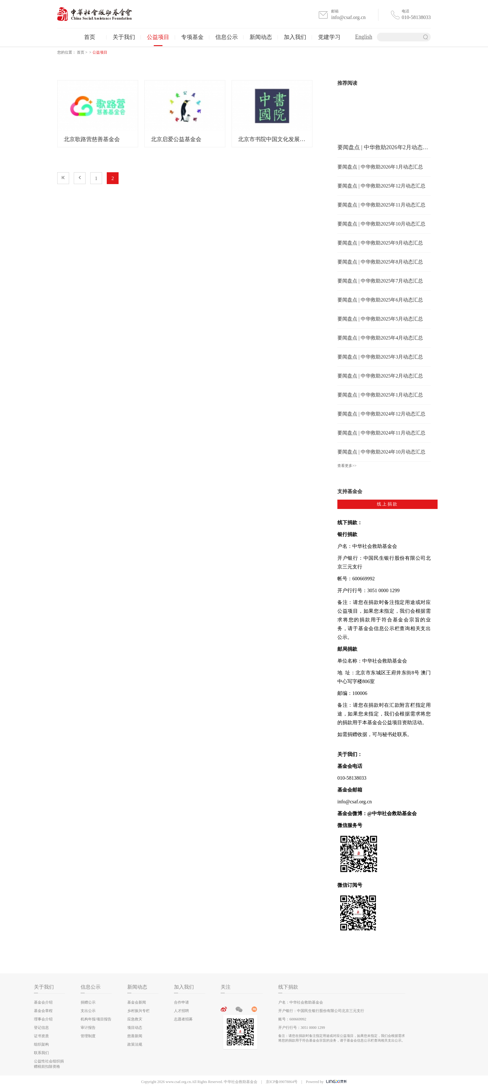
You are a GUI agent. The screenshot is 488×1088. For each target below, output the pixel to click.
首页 (89, 37)
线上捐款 (387, 504)
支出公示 (88, 1011)
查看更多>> (347, 465)
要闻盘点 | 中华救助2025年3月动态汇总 (380, 356)
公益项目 (158, 37)
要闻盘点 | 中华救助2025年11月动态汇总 (381, 204)
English (363, 37)
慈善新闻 (134, 1036)
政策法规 (134, 1044)
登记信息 (41, 1027)
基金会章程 (43, 1011)
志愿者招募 (183, 1019)
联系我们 (41, 1053)
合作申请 (181, 1002)
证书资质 (41, 1036)
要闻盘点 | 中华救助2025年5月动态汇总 (380, 318)
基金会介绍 (43, 1002)
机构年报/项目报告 (96, 1019)
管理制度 (88, 1036)
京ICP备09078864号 (282, 1082)
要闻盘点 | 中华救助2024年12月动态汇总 (381, 413)
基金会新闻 (136, 1002)
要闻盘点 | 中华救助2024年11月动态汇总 (381, 432)
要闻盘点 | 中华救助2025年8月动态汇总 (380, 261)
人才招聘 (181, 1011)
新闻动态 (261, 37)
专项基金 (192, 37)
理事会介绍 (43, 1019)
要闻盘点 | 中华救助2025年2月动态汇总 (380, 375)
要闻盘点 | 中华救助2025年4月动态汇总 (380, 337)
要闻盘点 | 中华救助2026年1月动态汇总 (380, 166)
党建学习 (329, 37)
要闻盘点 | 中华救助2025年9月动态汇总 (380, 242)
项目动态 (134, 1027)
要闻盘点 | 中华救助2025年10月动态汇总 (381, 223)
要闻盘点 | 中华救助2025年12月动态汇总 (381, 185)
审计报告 (88, 1027)
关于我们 (124, 37)
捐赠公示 (88, 1002)
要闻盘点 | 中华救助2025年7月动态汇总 (380, 280)
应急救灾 (134, 1019)
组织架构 (41, 1044)
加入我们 (295, 37)
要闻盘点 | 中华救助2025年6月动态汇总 (380, 299)
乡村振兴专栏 (138, 1011)
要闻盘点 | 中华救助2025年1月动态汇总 (380, 394)
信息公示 (226, 37)
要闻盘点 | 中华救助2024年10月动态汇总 (381, 451)
